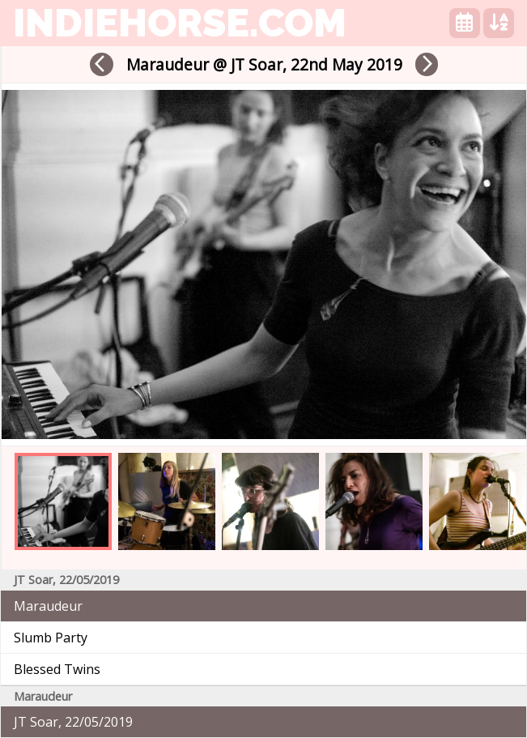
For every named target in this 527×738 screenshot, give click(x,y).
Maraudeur (48, 606)
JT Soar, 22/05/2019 (73, 722)
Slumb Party (50, 637)
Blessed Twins (57, 669)
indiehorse (179, 22)
